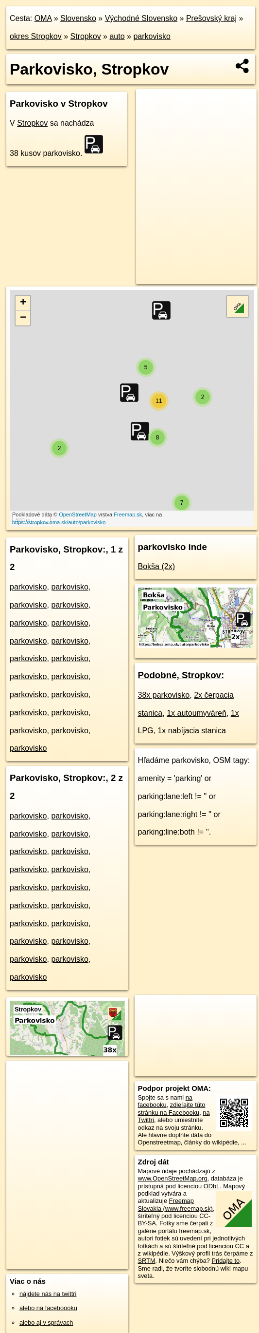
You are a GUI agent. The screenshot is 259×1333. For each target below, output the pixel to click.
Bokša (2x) (156, 566)
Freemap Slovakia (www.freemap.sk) (175, 1204)
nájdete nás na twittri (47, 1293)
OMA (43, 18)
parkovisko (151, 36)
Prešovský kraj (211, 18)
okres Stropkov (36, 36)
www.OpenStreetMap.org (172, 1178)
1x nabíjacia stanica (191, 730)
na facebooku (165, 1101)
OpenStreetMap (78, 514)
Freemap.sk (128, 514)
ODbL (212, 1186)
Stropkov (85, 36)
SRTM (146, 1260)
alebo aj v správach (46, 1322)
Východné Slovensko (141, 18)
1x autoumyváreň (196, 713)
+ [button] (23, 303)
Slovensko (78, 18)
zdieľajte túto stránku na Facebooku (172, 1108)
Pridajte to (226, 1260)
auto (116, 36)
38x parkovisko (164, 695)
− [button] (23, 318)
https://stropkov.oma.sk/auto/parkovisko (58, 522)
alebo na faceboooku (48, 1308)
